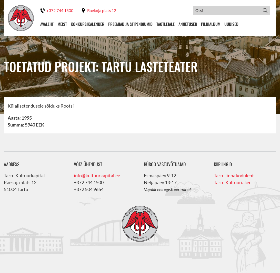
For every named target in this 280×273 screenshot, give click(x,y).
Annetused (187, 24)
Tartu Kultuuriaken (233, 182)
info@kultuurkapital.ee (97, 175)
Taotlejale (165, 24)
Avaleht (47, 24)
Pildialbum (211, 24)
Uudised (231, 24)
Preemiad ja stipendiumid (130, 24)
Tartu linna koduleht (234, 175)
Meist (62, 24)
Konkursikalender (87, 24)
